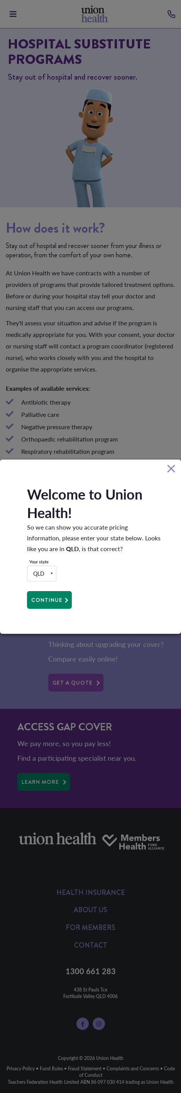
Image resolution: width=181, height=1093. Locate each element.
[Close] (171, 469)
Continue (47, 600)
